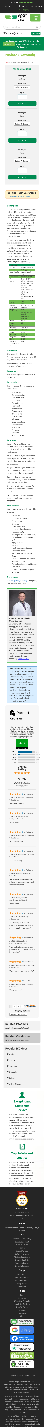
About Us (22, 1298)
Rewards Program (22, 1266)
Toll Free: (22, 2)
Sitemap (22, 1247)
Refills (23, 6)
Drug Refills (22, 1283)
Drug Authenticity (22, 1260)
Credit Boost (22, 1286)
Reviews (22, 1310)
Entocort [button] (11, 1078)
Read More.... (23, 658)
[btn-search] (37, 27)
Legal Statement (22, 1241)
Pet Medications (22, 1280)
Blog (22, 1316)
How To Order (22, 1307)
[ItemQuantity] (22, 96)
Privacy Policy (22, 1244)
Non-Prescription (22, 1277)
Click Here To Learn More (19, 196)
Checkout (36, 33)
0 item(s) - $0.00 (13, 33)
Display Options (22, 1010)
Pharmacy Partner (22, 1263)
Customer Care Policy (22, 1238)
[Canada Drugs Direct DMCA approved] (22, 1356)
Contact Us (37, 6)
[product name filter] (23, 27)
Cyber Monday (22, 1251)
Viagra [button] (11, 1060)
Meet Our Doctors (22, 1304)
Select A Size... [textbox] (21, 87)
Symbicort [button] (12, 1066)
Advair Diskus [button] (14, 1084)
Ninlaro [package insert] (17, 580)
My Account (8, 6)
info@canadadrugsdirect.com (22, 1215)
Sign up (26, 9)
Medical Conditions (22, 1257)
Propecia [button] (12, 1072)
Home (22, 1295)
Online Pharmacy (22, 1254)
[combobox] (22, 87)
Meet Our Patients (22, 1301)
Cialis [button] (10, 1054)
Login (17, 9)
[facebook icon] (22, 1219)
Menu (35, 17)
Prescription (22, 1274)
